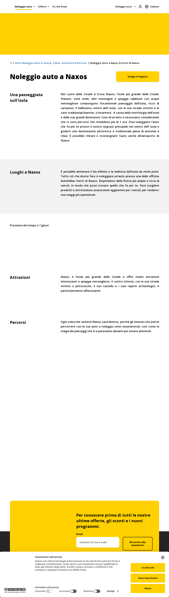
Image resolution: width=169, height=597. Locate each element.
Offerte (42, 6)
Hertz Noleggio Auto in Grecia (33, 63)
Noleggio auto (23, 6)
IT (11, 63)
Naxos (84, 242)
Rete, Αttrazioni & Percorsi (71, 63)
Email (79, 534)
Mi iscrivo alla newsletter (138, 544)
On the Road (59, 6)
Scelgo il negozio (138, 76)
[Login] (140, 6)
